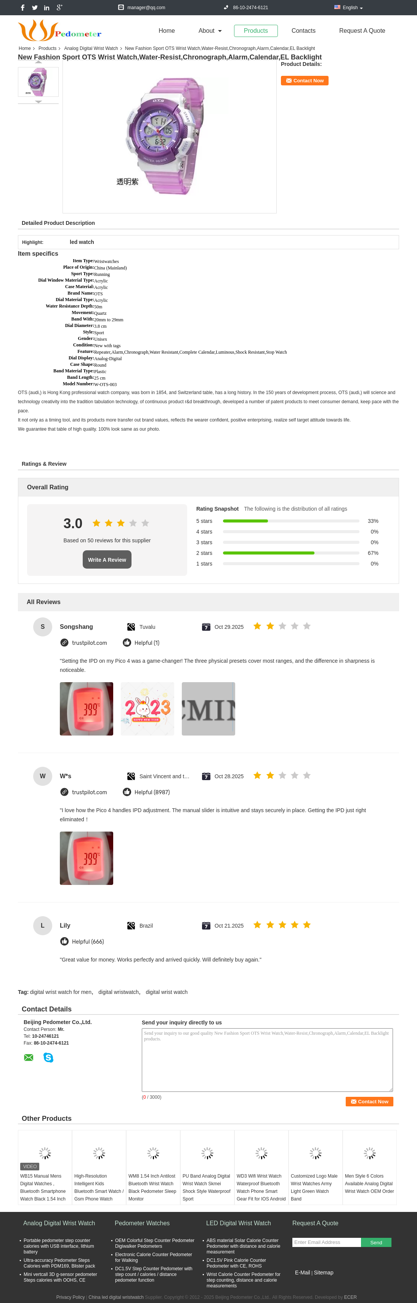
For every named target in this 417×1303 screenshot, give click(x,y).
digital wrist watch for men (60, 992)
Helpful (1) (147, 643)
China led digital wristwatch (116, 1297)
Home (167, 30)
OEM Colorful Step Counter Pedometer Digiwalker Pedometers (154, 1243)
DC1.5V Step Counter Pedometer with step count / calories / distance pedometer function (153, 1274)
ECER (350, 1297)
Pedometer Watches (142, 1223)
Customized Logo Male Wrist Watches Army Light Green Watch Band (314, 1187)
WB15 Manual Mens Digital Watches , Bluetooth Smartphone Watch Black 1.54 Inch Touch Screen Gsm (43, 1191)
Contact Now (309, 80)
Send (376, 1242)
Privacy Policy (70, 1297)
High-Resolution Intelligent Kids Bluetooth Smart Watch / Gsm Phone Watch (99, 1187)
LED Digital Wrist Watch (238, 1223)
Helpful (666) (88, 942)
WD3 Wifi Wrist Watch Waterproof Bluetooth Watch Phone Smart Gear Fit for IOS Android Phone (261, 1191)
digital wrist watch (167, 992)
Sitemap (323, 1272)
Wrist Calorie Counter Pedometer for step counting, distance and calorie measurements (244, 1280)
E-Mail (302, 1272)
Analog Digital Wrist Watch (91, 48)
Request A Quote (362, 30)
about (207, 30)
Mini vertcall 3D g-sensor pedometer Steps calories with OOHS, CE (60, 1277)
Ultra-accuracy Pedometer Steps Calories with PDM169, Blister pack (59, 1263)
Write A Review (107, 560)
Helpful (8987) (152, 792)
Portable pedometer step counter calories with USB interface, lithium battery (59, 1246)
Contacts (304, 30)
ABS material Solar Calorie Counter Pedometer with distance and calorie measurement (243, 1246)
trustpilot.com (89, 643)
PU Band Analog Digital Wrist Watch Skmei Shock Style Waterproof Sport (207, 1187)
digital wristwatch (118, 992)
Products (256, 30)
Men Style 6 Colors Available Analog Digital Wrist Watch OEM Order (369, 1183)
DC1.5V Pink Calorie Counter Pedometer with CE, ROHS (236, 1263)
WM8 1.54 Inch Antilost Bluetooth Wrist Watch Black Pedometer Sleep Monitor (152, 1187)
